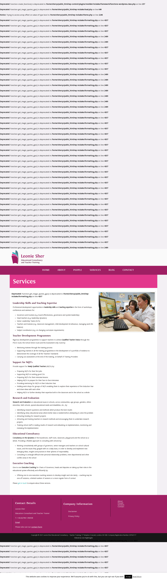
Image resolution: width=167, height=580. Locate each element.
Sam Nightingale (87, 538)
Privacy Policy (73, 516)
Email (17, 522)
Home (46, 270)
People (77, 270)
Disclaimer (72, 511)
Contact (128, 270)
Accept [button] (128, 577)
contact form (36, 527)
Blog (112, 270)
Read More (137, 577)
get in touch (22, 483)
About (61, 270)
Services (95, 270)
